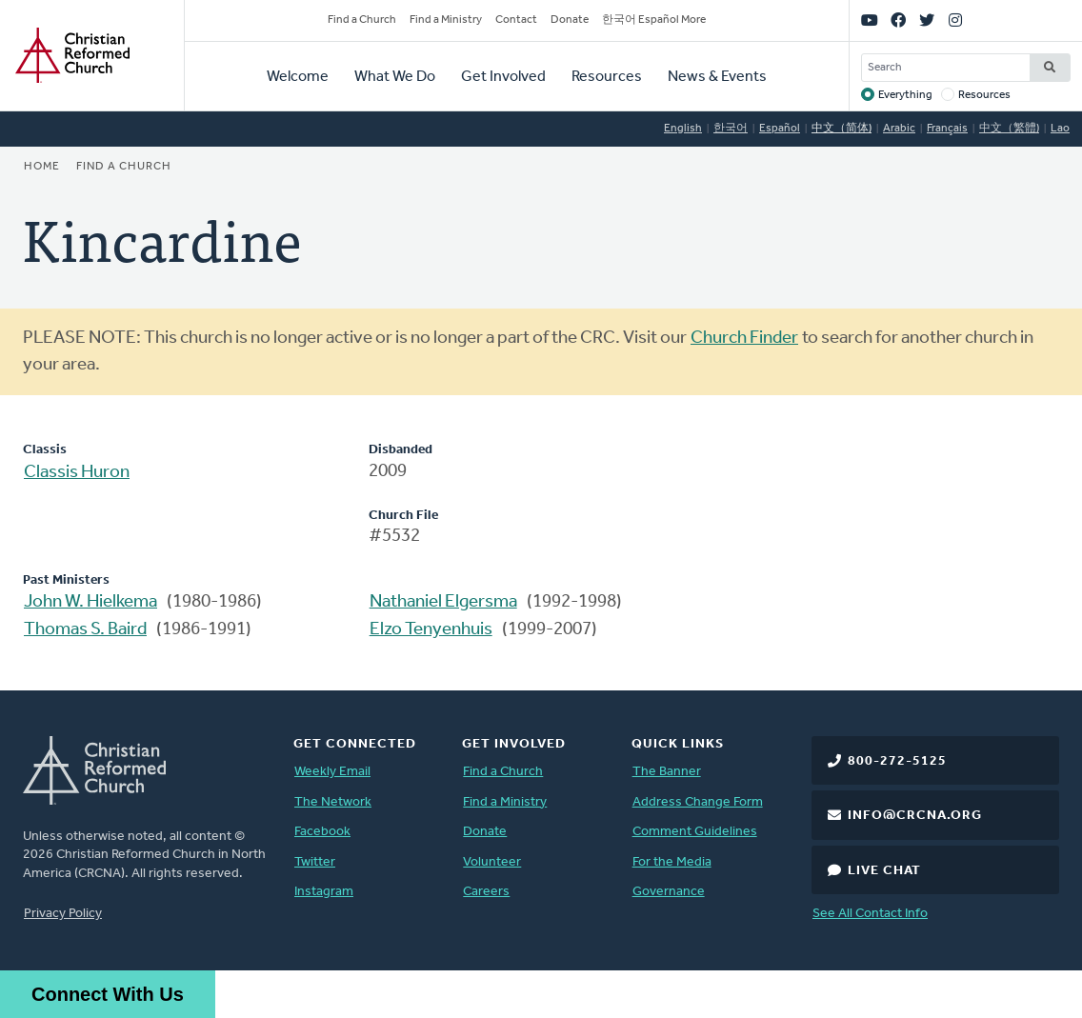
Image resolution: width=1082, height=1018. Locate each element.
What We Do (394, 77)
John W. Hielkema (90, 602)
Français (947, 128)
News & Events (717, 77)
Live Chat (884, 871)
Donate (570, 20)
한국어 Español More (654, 20)
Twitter (314, 862)
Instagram (323, 892)
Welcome (298, 77)
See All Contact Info (870, 914)
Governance (668, 892)
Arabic (899, 128)
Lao (1060, 128)
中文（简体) (842, 128)
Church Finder (744, 338)
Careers (486, 892)
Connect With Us (107, 994)
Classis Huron (77, 473)
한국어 (730, 128)
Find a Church (362, 20)
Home (42, 166)
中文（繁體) (1009, 128)
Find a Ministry (446, 20)
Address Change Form (697, 802)
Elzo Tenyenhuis (431, 630)
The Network (332, 802)
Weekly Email (332, 772)
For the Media (671, 862)
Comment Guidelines (694, 832)
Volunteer (492, 862)
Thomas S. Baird (85, 630)
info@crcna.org (915, 815)
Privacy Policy (63, 914)
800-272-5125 (897, 761)
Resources (606, 77)
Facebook (322, 832)
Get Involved (503, 77)
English (683, 128)
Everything (905, 95)
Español (779, 128)
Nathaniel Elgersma (443, 602)
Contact (516, 20)
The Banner (666, 772)
